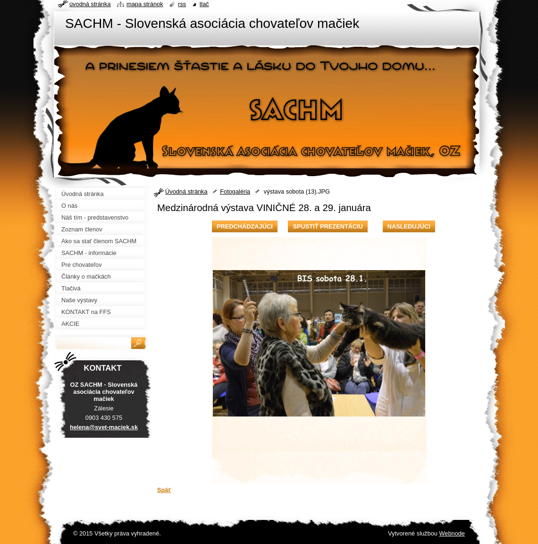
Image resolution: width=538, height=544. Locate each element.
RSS (182, 4)
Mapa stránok (144, 4)
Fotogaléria (235, 191)
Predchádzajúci (245, 226)
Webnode (452, 533)
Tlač (204, 4)
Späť (164, 489)
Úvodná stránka (186, 191)
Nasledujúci (408, 226)
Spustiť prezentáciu (328, 226)
